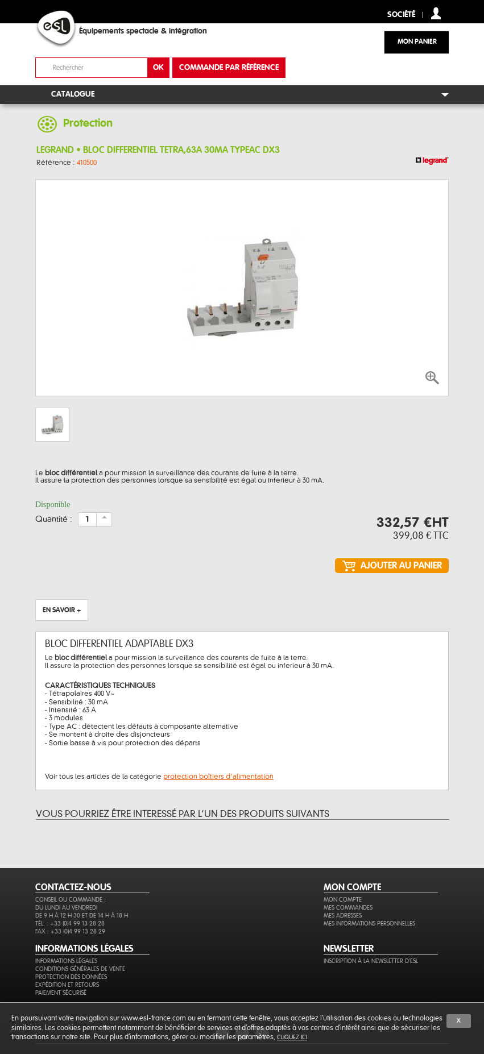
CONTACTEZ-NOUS (73, 887)
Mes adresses (343, 915)
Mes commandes (348, 907)
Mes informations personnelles (369, 923)
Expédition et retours (67, 985)
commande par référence (229, 68)
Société (401, 15)
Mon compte (343, 900)
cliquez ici (292, 1037)
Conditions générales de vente (80, 969)
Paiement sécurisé (60, 993)
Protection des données (71, 977)
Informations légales (66, 961)
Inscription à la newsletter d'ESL (371, 961)
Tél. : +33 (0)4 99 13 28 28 (70, 923)
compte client (436, 13)
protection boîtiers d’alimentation (218, 776)
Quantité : (53, 520)
